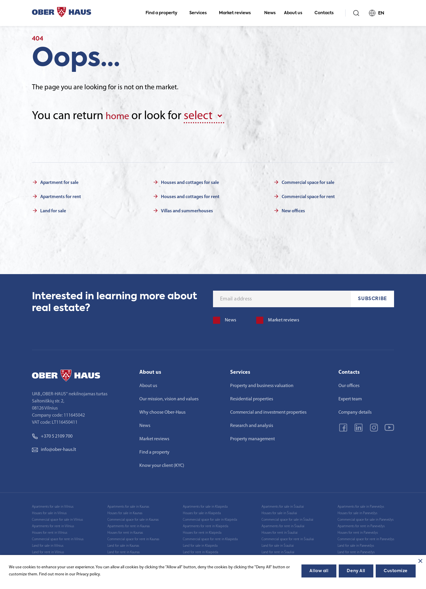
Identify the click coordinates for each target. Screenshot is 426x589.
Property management (252, 437)
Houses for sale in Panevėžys (357, 512)
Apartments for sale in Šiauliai (283, 505)
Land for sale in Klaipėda (200, 544)
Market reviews (237, 13)
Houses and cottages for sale (190, 181)
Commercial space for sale (308, 181)
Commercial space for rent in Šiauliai (288, 538)
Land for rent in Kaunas (123, 551)
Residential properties (251, 397)
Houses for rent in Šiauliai (280, 531)
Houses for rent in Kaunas (125, 531)
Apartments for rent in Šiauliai (283, 525)
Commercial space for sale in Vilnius (57, 518)
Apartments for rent (60, 195)
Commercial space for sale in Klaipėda (210, 518)
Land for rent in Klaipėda (200, 551)
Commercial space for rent (308, 195)
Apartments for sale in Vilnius (52, 505)
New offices (293, 209)
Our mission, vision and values (169, 397)
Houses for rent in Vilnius (49, 531)
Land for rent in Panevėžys (356, 551)
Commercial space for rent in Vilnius (57, 538)
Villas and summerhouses (187, 209)
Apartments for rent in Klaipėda (205, 525)
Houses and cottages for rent (190, 195)
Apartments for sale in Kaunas (128, 505)
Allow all (318, 571)
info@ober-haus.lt (54, 448)
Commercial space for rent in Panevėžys (366, 538)
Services (200, 13)
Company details (355, 411)
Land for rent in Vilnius (48, 551)
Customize (396, 571)
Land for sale (53, 209)
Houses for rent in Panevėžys (358, 531)
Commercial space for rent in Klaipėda (210, 538)
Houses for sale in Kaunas (124, 512)
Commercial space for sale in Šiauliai (287, 518)
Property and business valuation (261, 384)
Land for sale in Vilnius (47, 544)
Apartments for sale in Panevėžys (361, 505)
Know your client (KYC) (161, 464)
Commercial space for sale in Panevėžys (365, 518)
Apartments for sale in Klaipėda (205, 505)
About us (295, 13)
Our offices (348, 384)
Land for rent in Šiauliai (278, 551)
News (270, 13)
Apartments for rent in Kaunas (128, 525)
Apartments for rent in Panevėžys (361, 525)
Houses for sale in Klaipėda (202, 512)
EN (379, 13)
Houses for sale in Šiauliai (279, 512)
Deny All (356, 571)
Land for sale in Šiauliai (278, 544)
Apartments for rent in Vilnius (53, 525)
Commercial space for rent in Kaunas (133, 538)
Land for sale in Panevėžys (356, 544)
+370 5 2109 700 (52, 435)
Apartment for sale (59, 181)
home (120, 116)
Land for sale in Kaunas (123, 544)
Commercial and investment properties (268, 411)
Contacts (326, 13)
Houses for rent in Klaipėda (202, 531)
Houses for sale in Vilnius (49, 512)
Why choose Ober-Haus (162, 411)
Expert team (350, 397)
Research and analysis (251, 424)
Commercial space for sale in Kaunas (133, 518)
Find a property (164, 13)
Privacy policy (88, 574)
